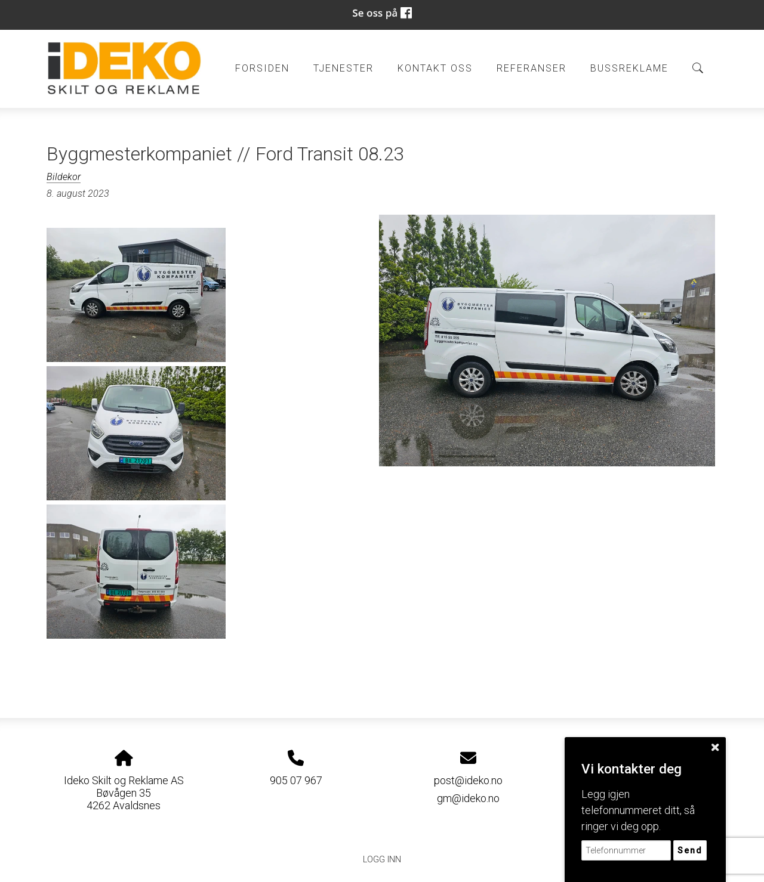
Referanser (531, 68)
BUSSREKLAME (629, 68)
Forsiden (262, 68)
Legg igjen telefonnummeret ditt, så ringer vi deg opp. (638, 810)
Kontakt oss (435, 68)
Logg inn (382, 860)
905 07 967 (296, 780)
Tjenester (343, 68)
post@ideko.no (468, 780)
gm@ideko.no (468, 798)
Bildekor (64, 176)
